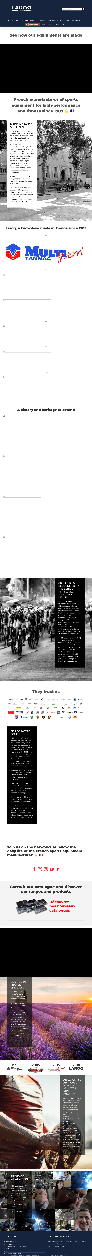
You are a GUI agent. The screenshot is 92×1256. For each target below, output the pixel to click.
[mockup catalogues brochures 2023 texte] (46, 897)
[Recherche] (83, 9)
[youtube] (52, 869)
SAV (6, 1251)
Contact (8, 1244)
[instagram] (46, 869)
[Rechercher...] (72, 9)
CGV (7, 1249)
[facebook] (34, 869)
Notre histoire (10, 1242)
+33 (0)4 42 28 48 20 (58, 1246)
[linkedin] (57, 869)
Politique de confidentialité (15, 1246)
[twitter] (40, 869)
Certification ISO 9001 (13, 1254)
